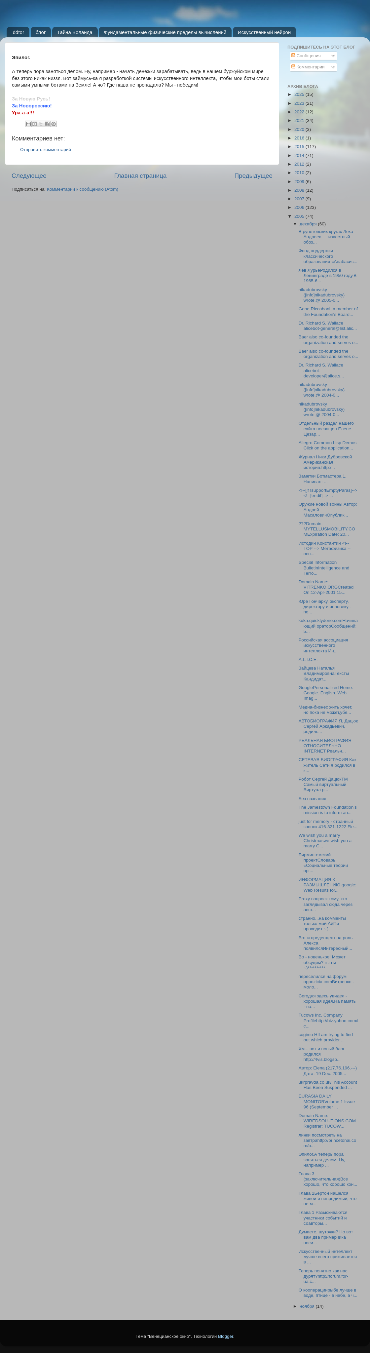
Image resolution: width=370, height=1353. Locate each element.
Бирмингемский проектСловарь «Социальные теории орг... (323, 862)
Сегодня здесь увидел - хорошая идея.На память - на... (327, 1001)
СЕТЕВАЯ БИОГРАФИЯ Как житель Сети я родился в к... (327, 765)
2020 (300, 129)
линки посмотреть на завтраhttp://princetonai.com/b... (327, 1140)
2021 (300, 120)
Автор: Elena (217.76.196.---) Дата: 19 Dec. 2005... (328, 1070)
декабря (309, 223)
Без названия (312, 798)
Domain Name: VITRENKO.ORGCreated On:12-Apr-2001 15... (326, 587)
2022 (300, 111)
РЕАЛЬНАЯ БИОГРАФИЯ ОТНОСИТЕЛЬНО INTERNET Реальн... (325, 746)
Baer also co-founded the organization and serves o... (328, 339)
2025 (300, 94)
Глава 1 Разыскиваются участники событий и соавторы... (323, 1217)
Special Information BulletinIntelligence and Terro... (324, 567)
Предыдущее (253, 175)
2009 (300, 181)
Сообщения (306, 55)
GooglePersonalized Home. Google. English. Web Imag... (326, 693)
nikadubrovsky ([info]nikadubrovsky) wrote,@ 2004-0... (322, 390)
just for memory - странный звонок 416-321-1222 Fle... (328, 824)
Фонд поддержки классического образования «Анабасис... (328, 256)
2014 (300, 155)
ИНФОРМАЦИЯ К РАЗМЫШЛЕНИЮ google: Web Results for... (327, 885)
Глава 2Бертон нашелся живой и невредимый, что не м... (328, 1198)
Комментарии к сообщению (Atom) (82, 189)
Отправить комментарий (45, 149)
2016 (300, 137)
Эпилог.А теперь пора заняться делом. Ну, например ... (322, 1159)
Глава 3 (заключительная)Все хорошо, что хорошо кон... (328, 1179)
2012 (300, 164)
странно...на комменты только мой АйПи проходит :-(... (322, 923)
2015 (300, 146)
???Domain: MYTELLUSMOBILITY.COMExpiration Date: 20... (327, 529)
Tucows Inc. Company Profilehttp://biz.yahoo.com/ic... (328, 1020)
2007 (300, 198)
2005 (300, 216)
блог (41, 32)
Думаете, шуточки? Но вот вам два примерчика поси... (326, 1237)
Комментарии (308, 66)
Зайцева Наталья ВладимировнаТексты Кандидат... (324, 673)
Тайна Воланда (74, 32)
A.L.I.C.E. (308, 659)
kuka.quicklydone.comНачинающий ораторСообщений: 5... (328, 626)
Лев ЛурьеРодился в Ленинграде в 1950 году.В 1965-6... (327, 275)
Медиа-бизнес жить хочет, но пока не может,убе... (325, 710)
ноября (307, 1306)
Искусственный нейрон (264, 32)
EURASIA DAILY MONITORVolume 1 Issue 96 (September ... (327, 1101)
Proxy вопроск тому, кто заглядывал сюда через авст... (325, 904)
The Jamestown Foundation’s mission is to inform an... (328, 810)
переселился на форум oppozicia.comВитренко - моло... (326, 981)
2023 (300, 103)
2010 (300, 172)
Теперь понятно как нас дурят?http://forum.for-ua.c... (323, 1276)
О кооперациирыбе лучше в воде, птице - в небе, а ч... (328, 1293)
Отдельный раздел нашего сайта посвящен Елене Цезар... (326, 428)
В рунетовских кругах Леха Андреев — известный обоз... (326, 237)
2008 (300, 190)
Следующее (29, 175)
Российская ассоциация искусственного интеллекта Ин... (323, 645)
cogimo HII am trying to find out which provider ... (326, 1037)
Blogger (225, 1336)
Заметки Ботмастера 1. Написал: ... (323, 479)
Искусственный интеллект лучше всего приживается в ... (328, 1256)
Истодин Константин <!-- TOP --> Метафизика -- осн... (325, 548)
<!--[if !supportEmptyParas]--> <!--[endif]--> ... (328, 493)
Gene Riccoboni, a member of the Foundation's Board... (328, 311)
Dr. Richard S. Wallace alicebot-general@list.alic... (328, 326)
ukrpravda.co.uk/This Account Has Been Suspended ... (328, 1085)
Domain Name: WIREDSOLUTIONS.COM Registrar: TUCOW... (327, 1121)
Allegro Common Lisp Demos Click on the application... (328, 445)
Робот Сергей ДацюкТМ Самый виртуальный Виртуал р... (323, 784)
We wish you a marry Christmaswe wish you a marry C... (325, 840)
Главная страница (140, 175)
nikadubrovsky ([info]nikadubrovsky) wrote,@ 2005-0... (322, 295)
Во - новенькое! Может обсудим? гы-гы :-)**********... (322, 962)
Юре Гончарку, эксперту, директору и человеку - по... (325, 606)
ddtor (18, 32)
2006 (300, 207)
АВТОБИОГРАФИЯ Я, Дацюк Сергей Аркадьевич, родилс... (328, 726)
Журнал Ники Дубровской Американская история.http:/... (325, 462)
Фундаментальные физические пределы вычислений (165, 32)
